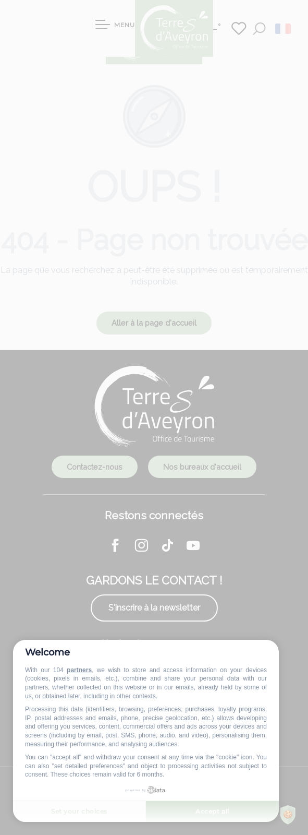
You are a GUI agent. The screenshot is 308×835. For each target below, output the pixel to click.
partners (79, 670)
